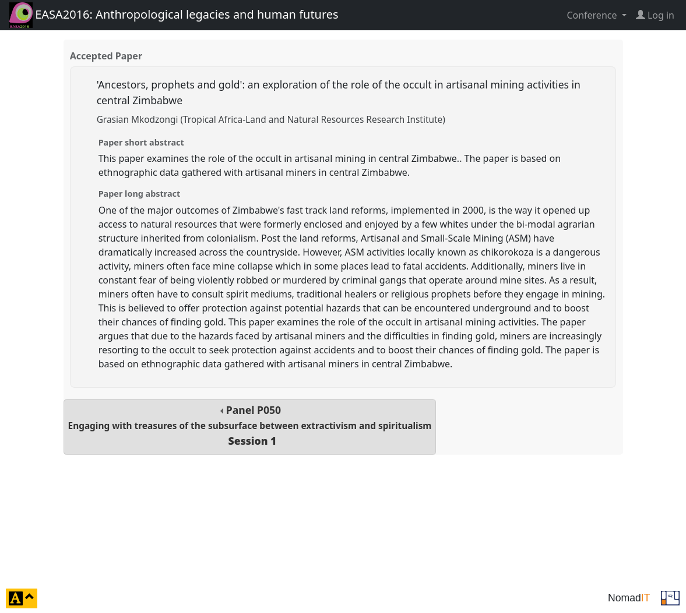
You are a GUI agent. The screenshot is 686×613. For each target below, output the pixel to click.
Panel (250, 425)
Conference (593, 15)
